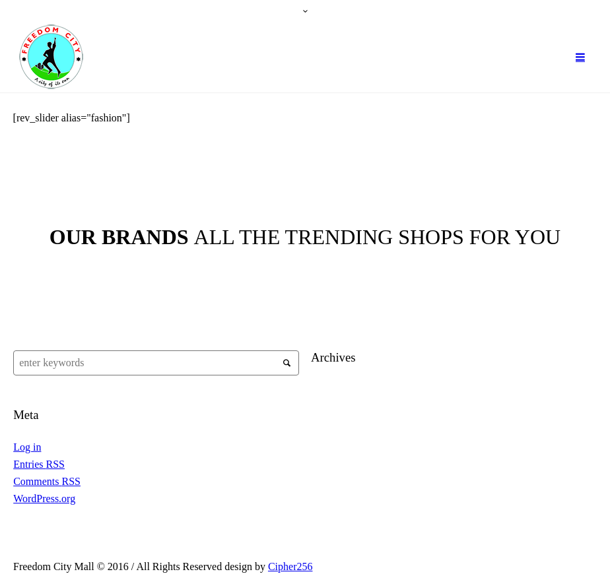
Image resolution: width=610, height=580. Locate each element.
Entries (39, 464)
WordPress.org (44, 498)
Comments (47, 481)
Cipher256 (290, 566)
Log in (27, 447)
